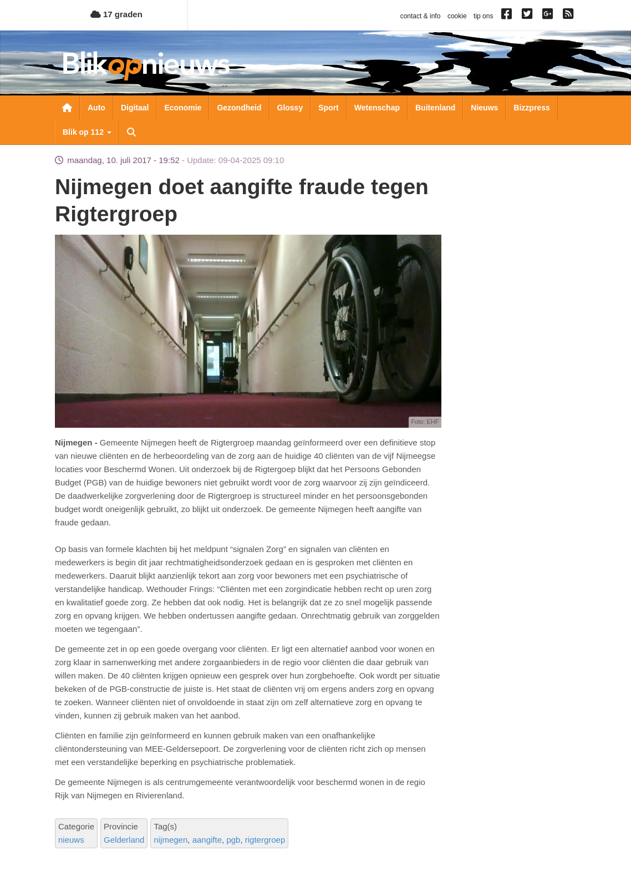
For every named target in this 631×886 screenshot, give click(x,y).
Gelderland (124, 839)
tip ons (483, 16)
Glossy (290, 107)
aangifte (207, 839)
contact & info (420, 16)
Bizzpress (531, 107)
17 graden (116, 14)
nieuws (71, 839)
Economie (182, 107)
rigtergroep (265, 839)
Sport (328, 107)
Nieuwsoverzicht (67, 107)
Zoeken (131, 132)
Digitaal (135, 107)
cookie (457, 16)
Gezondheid (239, 107)
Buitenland (435, 107)
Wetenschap (377, 107)
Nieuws (484, 107)
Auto (96, 107)
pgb (233, 839)
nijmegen (170, 839)
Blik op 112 (87, 132)
